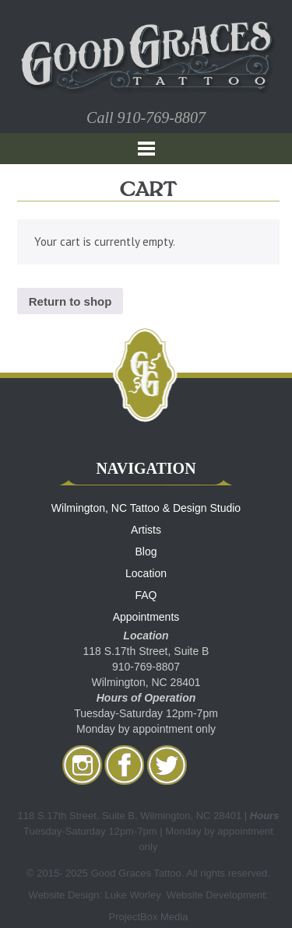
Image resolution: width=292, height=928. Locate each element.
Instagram (82, 764)
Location (146, 573)
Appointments (146, 617)
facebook (124, 764)
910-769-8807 (162, 117)
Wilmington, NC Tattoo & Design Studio (146, 508)
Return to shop (70, 301)
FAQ (146, 595)
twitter (166, 764)
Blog (146, 551)
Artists (146, 530)
